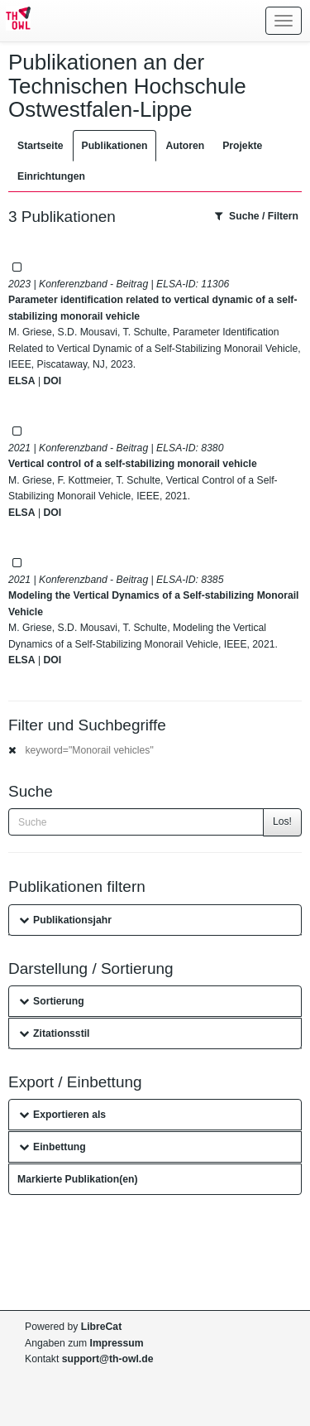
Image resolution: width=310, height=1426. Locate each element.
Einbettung (52, 1147)
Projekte (242, 146)
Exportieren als (62, 1114)
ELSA (22, 381)
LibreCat (101, 1326)
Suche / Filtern (256, 216)
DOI (52, 381)
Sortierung (51, 1001)
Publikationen (115, 146)
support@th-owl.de (108, 1359)
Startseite (40, 146)
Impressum (117, 1343)
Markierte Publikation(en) (77, 1179)
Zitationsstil (54, 1033)
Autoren (184, 146)
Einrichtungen (51, 176)
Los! (282, 821)
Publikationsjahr (65, 920)
